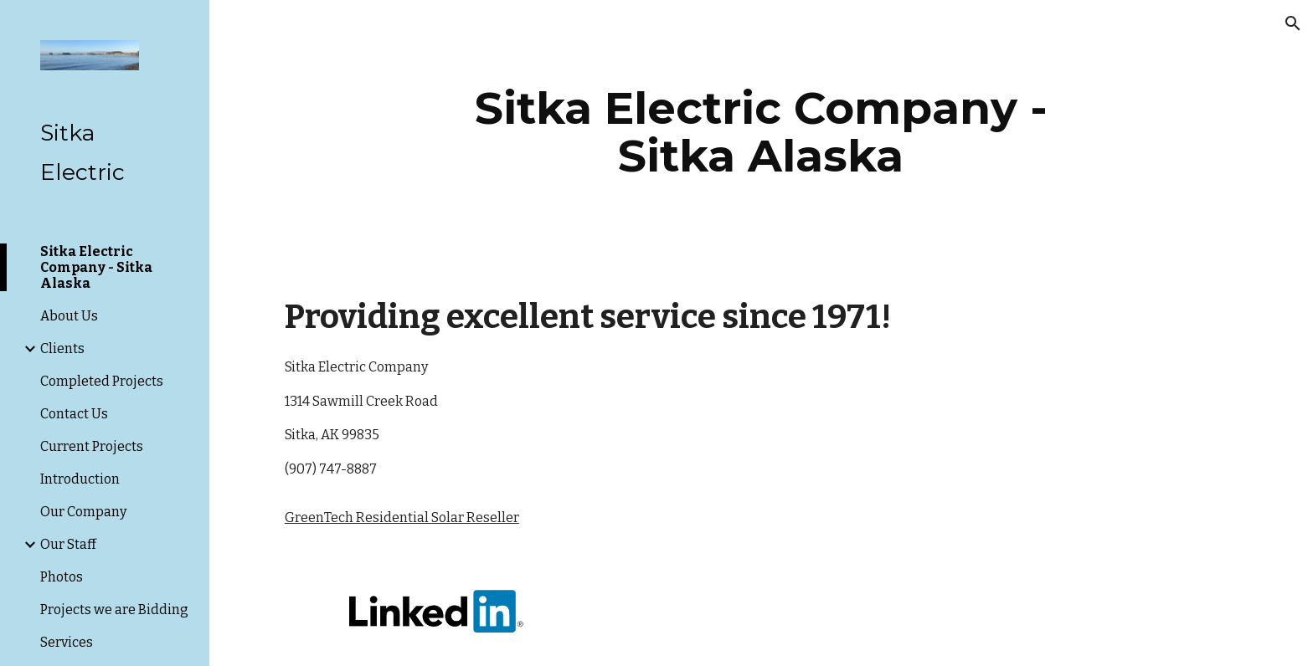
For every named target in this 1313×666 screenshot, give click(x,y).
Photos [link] (61, 577)
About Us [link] (69, 316)
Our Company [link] (83, 512)
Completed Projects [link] (101, 381)
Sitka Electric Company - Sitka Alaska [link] (96, 267)
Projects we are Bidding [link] (114, 609)
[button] (1293, 23)
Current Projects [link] (91, 446)
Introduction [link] (80, 479)
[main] (761, 132)
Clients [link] (62, 348)
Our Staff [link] (68, 544)
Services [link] (66, 642)
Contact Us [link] (74, 414)
